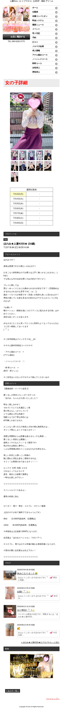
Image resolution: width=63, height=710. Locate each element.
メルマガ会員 (38, 46)
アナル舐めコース (40, 55)
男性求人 (36, 72)
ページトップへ (53, 699)
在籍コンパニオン (40, 16)
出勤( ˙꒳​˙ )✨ (23, 591)
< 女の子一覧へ (12, 691)
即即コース (37, 63)
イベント (36, 29)
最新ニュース (38, 25)
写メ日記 (36, 33)
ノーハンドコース (40, 59)
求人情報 (36, 50)
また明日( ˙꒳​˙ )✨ (26, 610)
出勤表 (35, 12)
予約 (34, 37)
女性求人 (36, 68)
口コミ (35, 42)
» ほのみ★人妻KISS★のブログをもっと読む (40, 642)
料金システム (38, 20)
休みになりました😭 (27, 573)
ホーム (35, 8)
